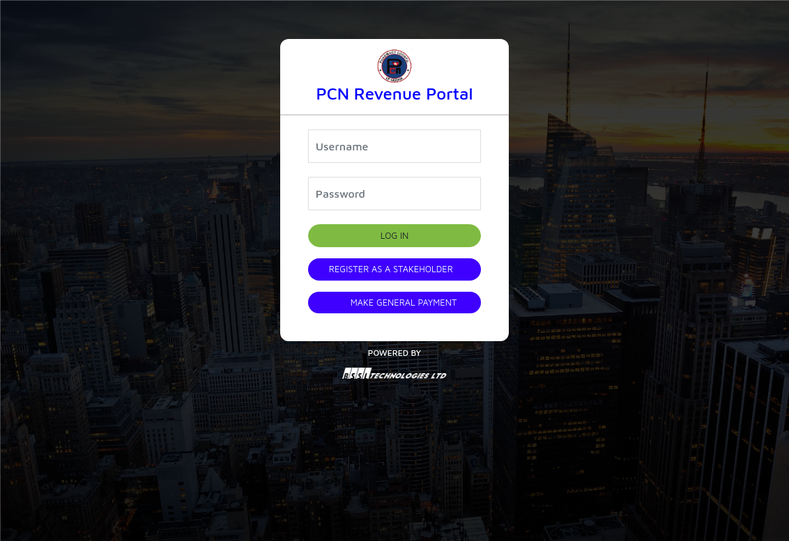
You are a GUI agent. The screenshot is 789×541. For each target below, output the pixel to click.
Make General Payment (404, 302)
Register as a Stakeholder (391, 269)
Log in (395, 235)
